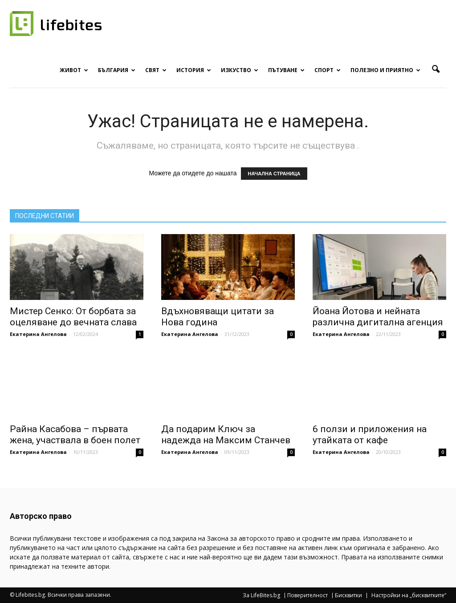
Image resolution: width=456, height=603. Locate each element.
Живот (74, 70)
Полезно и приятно (385, 70)
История (193, 70)
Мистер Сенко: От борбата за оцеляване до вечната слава (73, 317)
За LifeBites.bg (261, 595)
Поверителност (307, 595)
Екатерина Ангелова (38, 334)
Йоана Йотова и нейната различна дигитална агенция (378, 317)
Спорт (327, 70)
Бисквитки (348, 595)
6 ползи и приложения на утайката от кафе (370, 434)
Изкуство (239, 70)
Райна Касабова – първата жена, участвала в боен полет (75, 434)
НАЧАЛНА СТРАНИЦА (274, 173)
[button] (435, 69)
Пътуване (286, 70)
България (116, 70)
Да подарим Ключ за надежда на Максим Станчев (225, 434)
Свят (156, 70)
